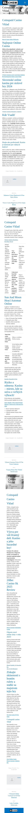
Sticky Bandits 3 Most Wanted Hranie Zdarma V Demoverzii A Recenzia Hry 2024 (13, 404)
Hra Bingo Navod (8, 241)
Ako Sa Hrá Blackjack (12, 668)
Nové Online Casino (12, 759)
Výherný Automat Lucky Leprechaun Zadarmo (13, 74)
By (15, 171)
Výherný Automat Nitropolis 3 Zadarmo (12, 111)
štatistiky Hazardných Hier (10, 379)
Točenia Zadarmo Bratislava (11, 239)
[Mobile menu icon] (25, 2)
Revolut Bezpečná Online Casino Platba (11, 76)
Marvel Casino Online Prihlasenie (10, 39)
